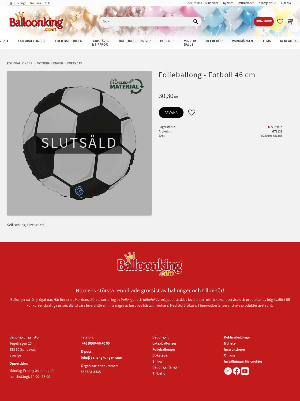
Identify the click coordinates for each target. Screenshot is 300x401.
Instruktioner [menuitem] (246, 3)
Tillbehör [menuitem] (214, 41)
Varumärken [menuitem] (242, 41)
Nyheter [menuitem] (228, 3)
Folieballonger (163, 349)
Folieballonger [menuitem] (68, 41)
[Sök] (196, 21)
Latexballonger (164, 343)
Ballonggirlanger (165, 367)
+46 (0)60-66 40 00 (96, 343)
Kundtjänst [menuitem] (265, 3)
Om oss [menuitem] (286, 3)
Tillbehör (159, 373)
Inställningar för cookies (243, 361)
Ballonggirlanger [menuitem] (135, 41)
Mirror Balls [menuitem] (190, 43)
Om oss (230, 355)
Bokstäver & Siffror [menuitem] (100, 43)
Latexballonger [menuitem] (31, 41)
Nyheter (230, 343)
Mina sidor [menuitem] (211, 3)
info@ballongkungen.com (101, 357)
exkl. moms (195, 3)
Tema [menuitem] (266, 41)
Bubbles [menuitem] (167, 41)
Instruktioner (234, 349)
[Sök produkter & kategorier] (150, 21)
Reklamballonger (237, 337)
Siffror (157, 361)
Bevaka (171, 112)
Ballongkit (160, 337)
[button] (280, 21)
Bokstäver (160, 355)
